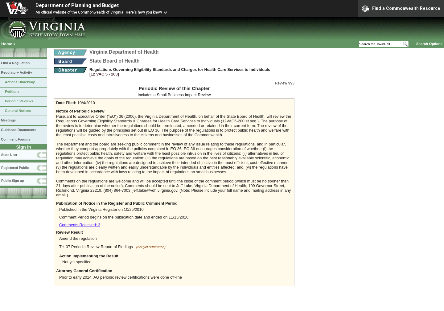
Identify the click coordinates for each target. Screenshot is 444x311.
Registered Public (15, 168)
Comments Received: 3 (79, 225)
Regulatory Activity (16, 72)
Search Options (429, 44)
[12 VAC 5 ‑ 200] (104, 74)
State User (9, 155)
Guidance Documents (18, 130)
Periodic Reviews (19, 101)
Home (6, 44)
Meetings (8, 120)
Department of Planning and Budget (77, 5)
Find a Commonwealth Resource (401, 9)
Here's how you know (144, 12)
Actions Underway (20, 82)
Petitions (12, 91)
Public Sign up (12, 180)
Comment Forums (15, 139)
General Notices (18, 111)
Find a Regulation (15, 63)
